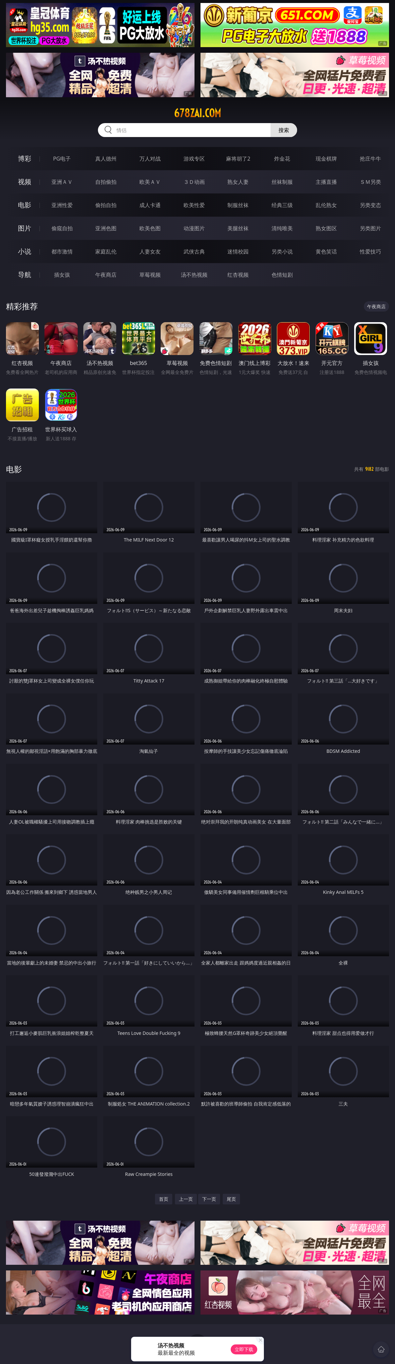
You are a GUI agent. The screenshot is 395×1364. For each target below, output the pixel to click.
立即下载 (244, 1349)
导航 (24, 274)
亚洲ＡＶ (62, 181)
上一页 (186, 1199)
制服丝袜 (238, 205)
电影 (24, 204)
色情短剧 (282, 274)
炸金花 (282, 158)
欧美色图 (150, 228)
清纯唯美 (282, 228)
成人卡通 (150, 205)
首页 (163, 1199)
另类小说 (282, 251)
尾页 (231, 1199)
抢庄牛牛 (370, 158)
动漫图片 (194, 228)
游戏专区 (194, 158)
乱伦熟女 (326, 205)
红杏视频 (238, 274)
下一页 (209, 1199)
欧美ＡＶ (150, 181)
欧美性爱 (194, 205)
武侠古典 (194, 251)
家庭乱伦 (106, 251)
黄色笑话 (326, 251)
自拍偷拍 (106, 181)
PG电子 (62, 158)
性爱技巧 (370, 251)
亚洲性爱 (62, 205)
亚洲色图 (106, 228)
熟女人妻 (238, 181)
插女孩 (62, 274)
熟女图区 (326, 228)
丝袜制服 (282, 181)
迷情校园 (238, 251)
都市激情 (62, 251)
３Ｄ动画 (194, 181)
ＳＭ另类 (370, 181)
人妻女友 (150, 251)
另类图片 (370, 228)
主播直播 (326, 181)
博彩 (24, 158)
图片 (24, 228)
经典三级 (282, 205)
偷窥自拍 (62, 228)
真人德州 (106, 158)
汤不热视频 (194, 274)
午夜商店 (106, 274)
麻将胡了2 (238, 158)
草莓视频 (150, 274)
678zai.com (197, 113)
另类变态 (370, 205)
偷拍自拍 (106, 205)
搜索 (283, 130)
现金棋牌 (326, 158)
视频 (24, 181)
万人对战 (150, 158)
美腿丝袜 (238, 228)
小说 (24, 251)
